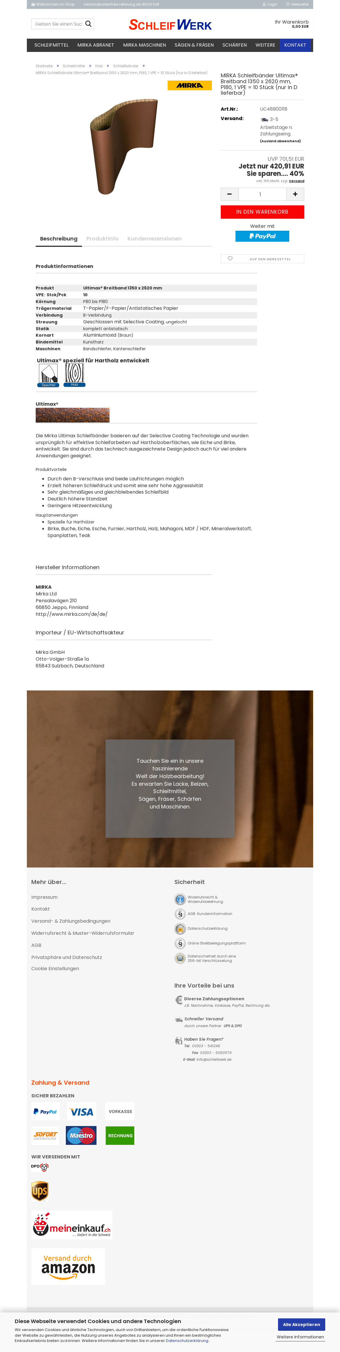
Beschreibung (59, 244)
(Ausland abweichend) (280, 146)
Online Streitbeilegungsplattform (217, 948)
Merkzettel (297, 4)
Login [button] (270, 4)
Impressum (44, 902)
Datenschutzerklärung (187, 1340)
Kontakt (295, 45)
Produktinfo (102, 244)
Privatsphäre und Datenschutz (66, 962)
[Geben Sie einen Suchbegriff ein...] (88, 24)
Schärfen (235, 45)
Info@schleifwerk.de (214, 1064)
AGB (36, 950)
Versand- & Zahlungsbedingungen (70, 926)
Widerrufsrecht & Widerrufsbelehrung (205, 904)
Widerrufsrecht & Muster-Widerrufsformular (82, 938)
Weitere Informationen (300, 1337)
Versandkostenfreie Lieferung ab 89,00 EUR (121, 4)
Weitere (265, 45)
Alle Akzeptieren (301, 1325)
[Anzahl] (262, 199)
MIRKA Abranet (95, 45)
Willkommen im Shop (53, 4)
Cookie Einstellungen (55, 973)
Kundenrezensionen (155, 244)
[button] (229, 199)
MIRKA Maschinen (144, 45)
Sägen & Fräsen (194, 45)
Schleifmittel (51, 45)
